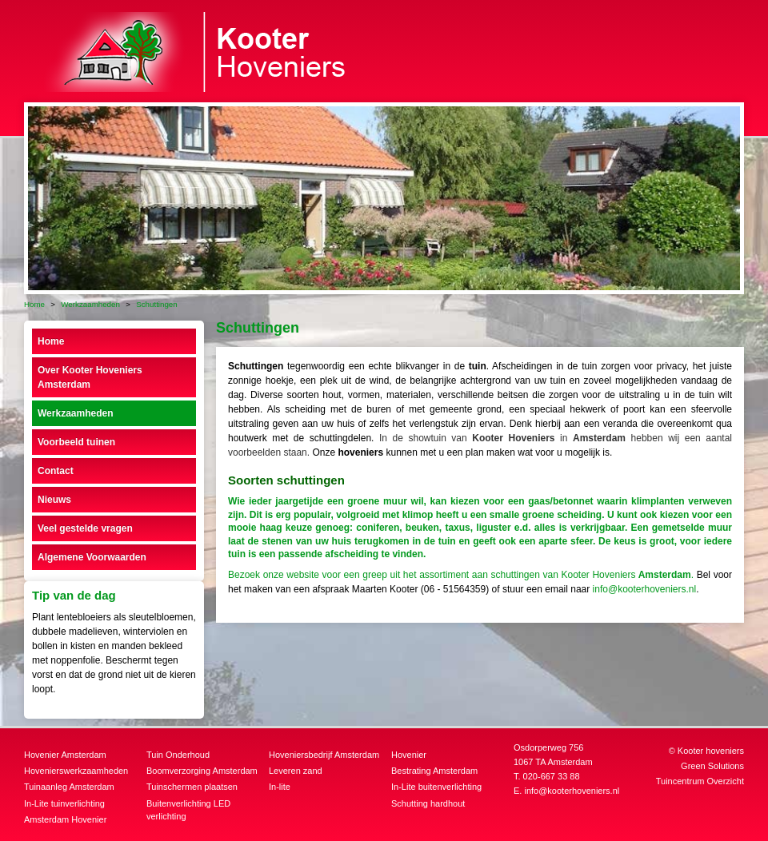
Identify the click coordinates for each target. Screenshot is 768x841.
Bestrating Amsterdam (434, 770)
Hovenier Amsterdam (65, 754)
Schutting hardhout (428, 803)
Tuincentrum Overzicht (700, 781)
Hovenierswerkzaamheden (76, 770)
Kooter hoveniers (711, 750)
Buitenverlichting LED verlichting (188, 810)
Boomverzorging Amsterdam (202, 770)
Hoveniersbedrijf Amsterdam (324, 754)
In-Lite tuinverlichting (64, 803)
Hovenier (408, 754)
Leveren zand (295, 770)
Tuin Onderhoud (178, 754)
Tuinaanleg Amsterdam (69, 786)
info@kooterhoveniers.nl (645, 589)
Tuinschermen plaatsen (192, 786)
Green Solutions (712, 766)
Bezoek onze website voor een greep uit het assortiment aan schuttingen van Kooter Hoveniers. (462, 574)
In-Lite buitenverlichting (436, 786)
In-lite (279, 786)
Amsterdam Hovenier (65, 819)
